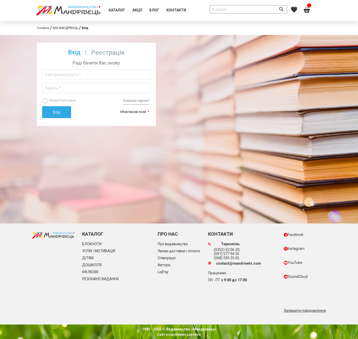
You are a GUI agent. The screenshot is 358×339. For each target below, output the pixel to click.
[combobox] (248, 9)
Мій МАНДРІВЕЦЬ (65, 28)
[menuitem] (117, 10)
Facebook (293, 235)
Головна (43, 28)
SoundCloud (296, 277)
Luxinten (193, 334)
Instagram (294, 249)
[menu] (147, 10)
